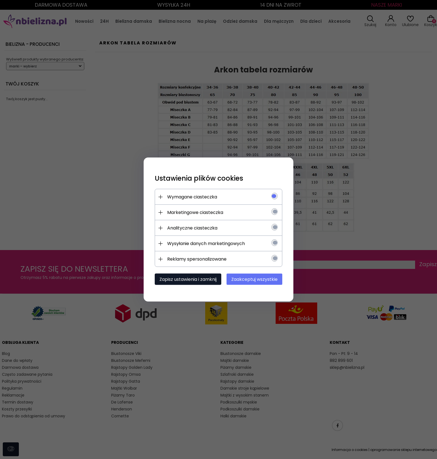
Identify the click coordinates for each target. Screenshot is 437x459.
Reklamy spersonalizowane (197, 259)
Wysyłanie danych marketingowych (206, 243)
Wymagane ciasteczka (192, 197)
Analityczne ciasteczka (192, 228)
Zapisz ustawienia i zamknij (188, 279)
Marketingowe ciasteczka (195, 212)
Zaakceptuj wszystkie (254, 279)
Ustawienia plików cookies (199, 178)
